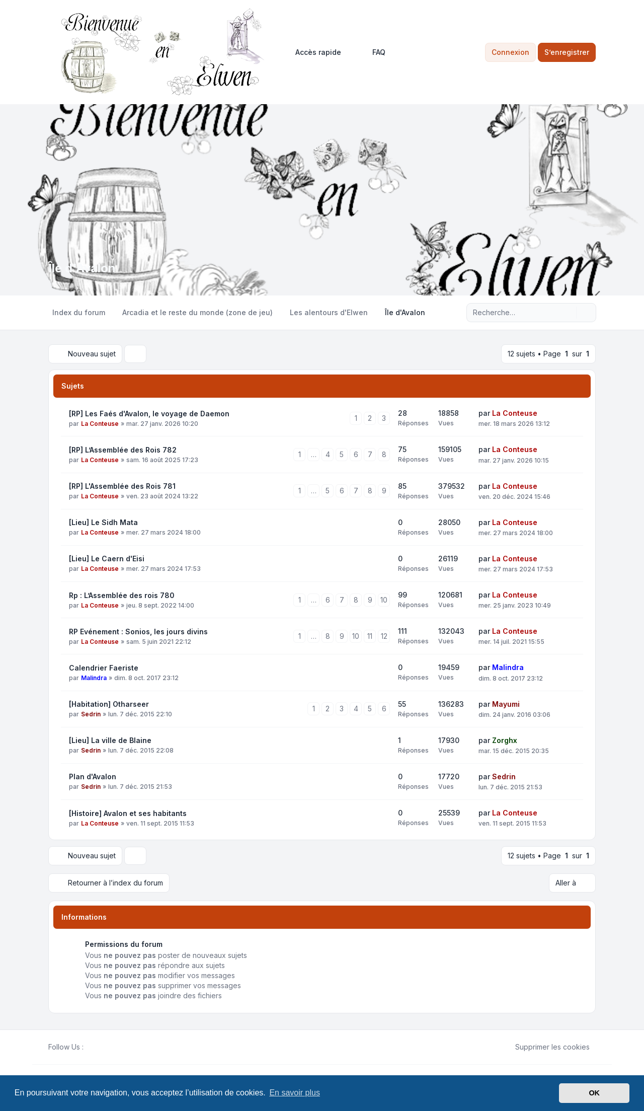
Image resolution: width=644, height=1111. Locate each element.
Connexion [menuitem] (510, 52)
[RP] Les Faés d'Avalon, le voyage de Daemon (149, 413)
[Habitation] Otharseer (109, 704)
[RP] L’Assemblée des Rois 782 (123, 450)
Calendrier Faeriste (103, 667)
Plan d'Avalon (92, 776)
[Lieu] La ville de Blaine (110, 740)
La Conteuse (100, 423)
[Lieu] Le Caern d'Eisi (106, 558)
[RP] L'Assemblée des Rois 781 (122, 486)
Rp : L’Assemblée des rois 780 (122, 595)
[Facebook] (90, 1047)
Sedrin (91, 714)
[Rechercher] (567, 312)
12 (384, 636)
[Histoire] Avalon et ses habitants (128, 813)
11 (369, 636)
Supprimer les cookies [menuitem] (546, 1047)
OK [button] (594, 1093)
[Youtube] (106, 1047)
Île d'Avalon (82, 268)
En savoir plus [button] (294, 1092)
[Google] (114, 1047)
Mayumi (506, 704)
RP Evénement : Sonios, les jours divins (138, 631)
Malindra (94, 678)
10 (383, 600)
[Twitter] (98, 1047)
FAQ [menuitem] (372, 52)
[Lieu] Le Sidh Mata (103, 522)
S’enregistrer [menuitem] (566, 52)
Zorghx (504, 740)
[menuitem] (313, 52)
